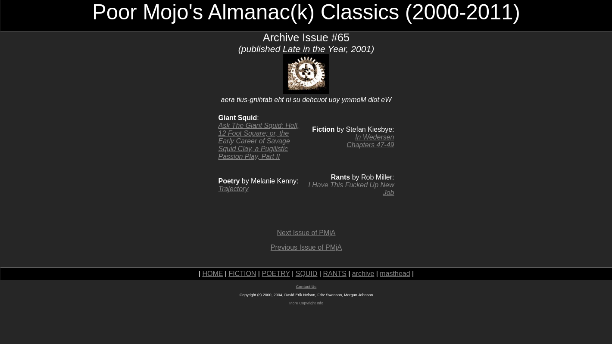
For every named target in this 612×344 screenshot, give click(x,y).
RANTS (334, 273)
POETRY (276, 273)
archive (363, 273)
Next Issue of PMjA (306, 232)
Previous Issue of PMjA (306, 247)
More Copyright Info (306, 303)
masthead (395, 273)
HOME (212, 273)
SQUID (307, 273)
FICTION (242, 273)
